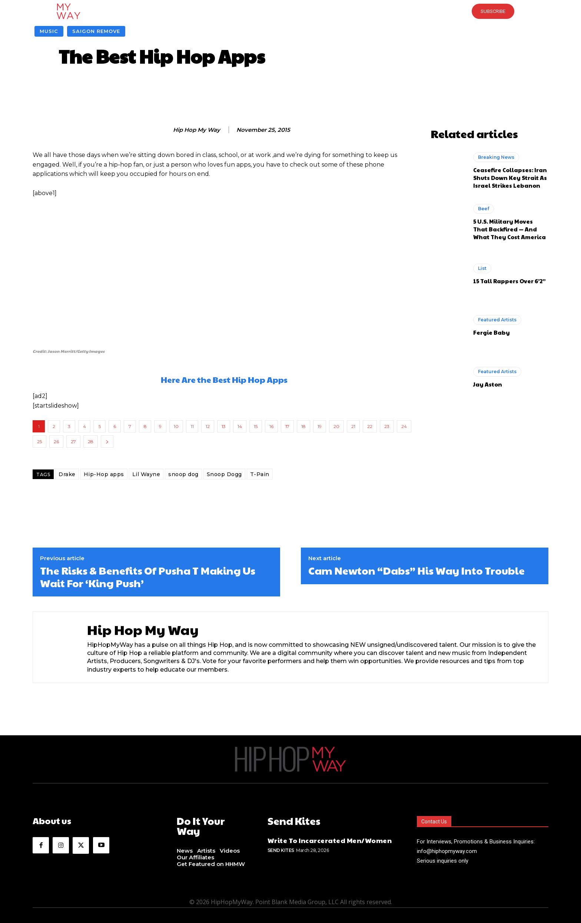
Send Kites (281, 849)
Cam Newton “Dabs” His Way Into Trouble (416, 570)
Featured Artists (497, 319)
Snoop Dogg (224, 474)
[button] (290, 11)
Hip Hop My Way (196, 130)
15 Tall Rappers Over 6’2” (509, 281)
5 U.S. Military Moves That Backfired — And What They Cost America (509, 229)
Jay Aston (487, 384)
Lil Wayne (146, 474)
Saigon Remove (96, 31)
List (482, 268)
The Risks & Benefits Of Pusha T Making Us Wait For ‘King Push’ (147, 576)
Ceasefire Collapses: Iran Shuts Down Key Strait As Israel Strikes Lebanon (510, 177)
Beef (483, 208)
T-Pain (259, 474)
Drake (67, 474)
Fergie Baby (491, 332)
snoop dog (183, 474)
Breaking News (496, 157)
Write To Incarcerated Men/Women (330, 839)
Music (48, 31)
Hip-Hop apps (104, 474)
